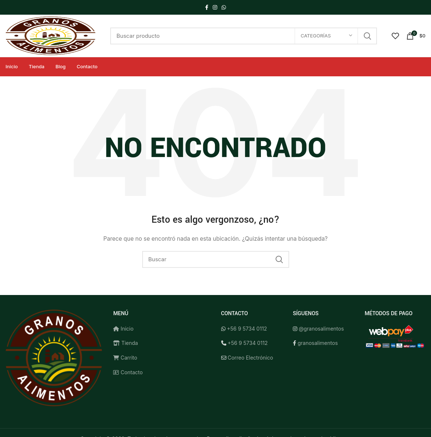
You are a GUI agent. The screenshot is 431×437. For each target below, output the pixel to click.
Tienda (125, 343)
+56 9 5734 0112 (247, 328)
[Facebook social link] (207, 7)
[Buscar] (243, 36)
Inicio (123, 328)
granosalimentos (318, 343)
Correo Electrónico (250, 357)
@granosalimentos (321, 328)
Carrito (125, 357)
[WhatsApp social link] (223, 7)
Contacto (128, 372)
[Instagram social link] (215, 7)
